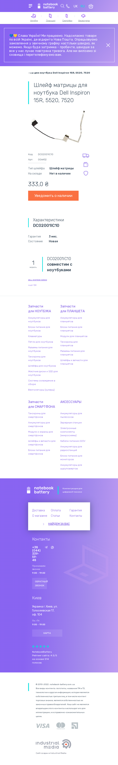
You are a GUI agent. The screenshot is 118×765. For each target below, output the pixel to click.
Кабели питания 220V (72, 441)
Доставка (38, 510)
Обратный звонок (41, 583)
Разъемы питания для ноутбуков (40, 349)
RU (83, 6)
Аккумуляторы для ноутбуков (39, 319)
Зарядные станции (71, 422)
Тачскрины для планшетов (69, 343)
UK (76, 6)
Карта (47, 633)
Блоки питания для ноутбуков (39, 329)
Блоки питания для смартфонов (39, 452)
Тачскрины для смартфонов (36, 415)
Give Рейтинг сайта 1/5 (33, 646)
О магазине (39, 516)
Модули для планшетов (73, 336)
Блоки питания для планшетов (71, 329)
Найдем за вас (59, 524)
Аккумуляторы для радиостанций (71, 448)
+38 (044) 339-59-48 (36, 554)
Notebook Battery (40, 490)
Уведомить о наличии (53, 195)
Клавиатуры (35, 336)
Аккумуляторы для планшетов (71, 319)
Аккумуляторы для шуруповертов (71, 467)
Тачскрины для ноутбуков (36, 358)
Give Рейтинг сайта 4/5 (44, 646)
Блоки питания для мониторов (71, 457)
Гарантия (76, 510)
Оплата (56, 510)
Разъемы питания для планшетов (72, 353)
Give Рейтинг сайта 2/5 (37, 646)
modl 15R (32, 285)
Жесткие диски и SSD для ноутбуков (43, 373)
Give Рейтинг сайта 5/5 (48, 646)
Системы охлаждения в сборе (41, 382)
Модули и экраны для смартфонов (40, 433)
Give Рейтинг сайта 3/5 (40, 646)
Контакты (76, 516)
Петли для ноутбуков (40, 341)
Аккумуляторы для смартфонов (39, 424)
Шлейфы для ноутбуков (42, 365)
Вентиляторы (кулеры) (41, 389)
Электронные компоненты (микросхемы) (68, 432)
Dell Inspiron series (37, 280)
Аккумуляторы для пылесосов (71, 415)
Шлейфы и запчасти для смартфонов (41, 443)
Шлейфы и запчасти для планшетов (74, 362)
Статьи (55, 516)
